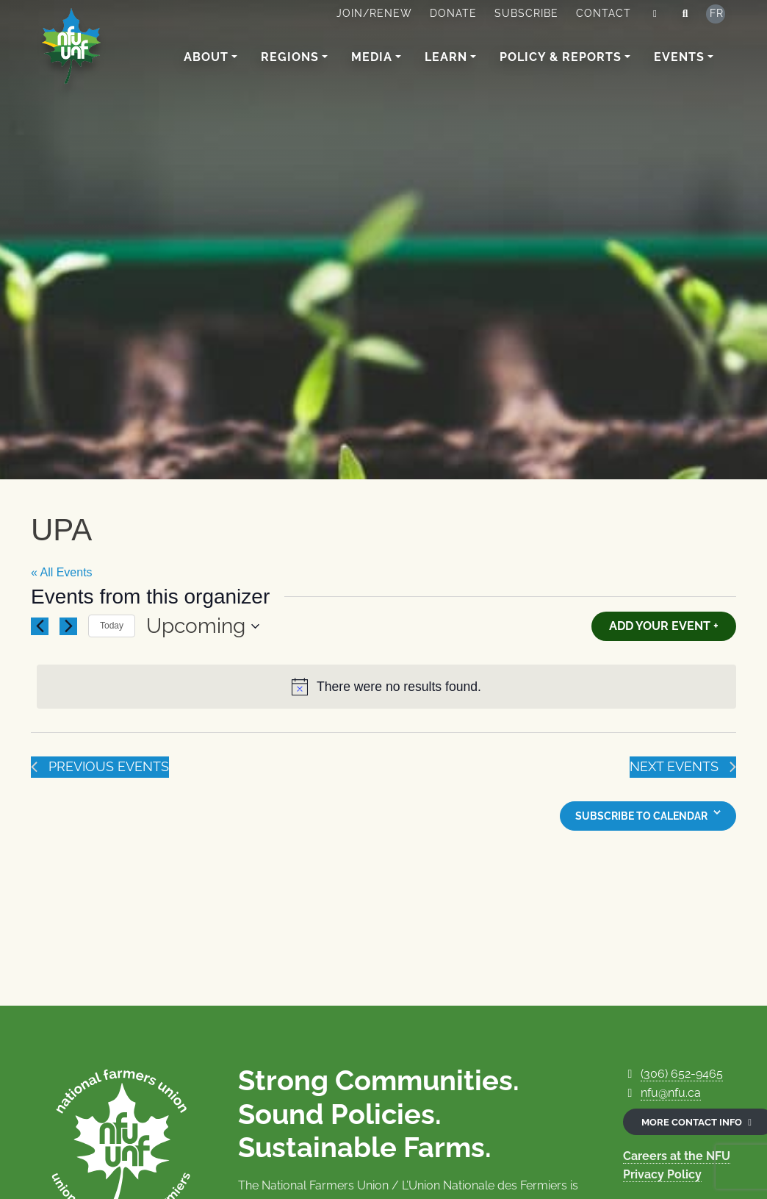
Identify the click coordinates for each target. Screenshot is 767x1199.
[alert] (386, 687)
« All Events (62, 572)
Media (371, 57)
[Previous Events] (39, 626)
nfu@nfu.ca (671, 1093)
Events (679, 57)
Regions (290, 57)
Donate (453, 13)
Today (111, 625)
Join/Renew (374, 13)
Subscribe (526, 13)
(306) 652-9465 (682, 1074)
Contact (603, 13)
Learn (446, 57)
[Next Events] (68, 626)
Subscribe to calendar (641, 816)
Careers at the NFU (676, 1156)
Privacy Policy (662, 1174)
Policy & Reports (561, 57)
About (206, 57)
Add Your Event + (664, 626)
